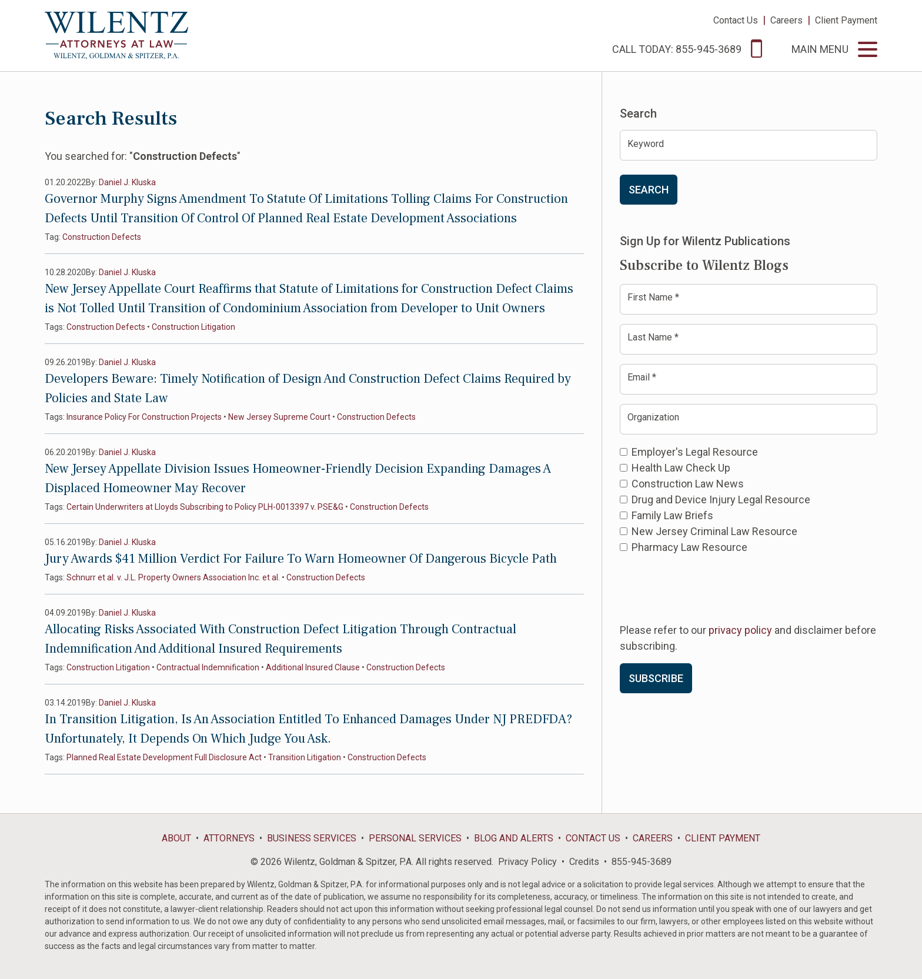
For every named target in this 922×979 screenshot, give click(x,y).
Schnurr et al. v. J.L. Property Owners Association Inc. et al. (173, 577)
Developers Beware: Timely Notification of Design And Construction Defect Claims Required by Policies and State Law (308, 388)
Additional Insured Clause (313, 667)
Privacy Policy (527, 861)
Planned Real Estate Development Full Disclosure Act (164, 757)
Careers (786, 20)
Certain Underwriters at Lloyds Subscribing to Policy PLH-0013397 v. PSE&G (204, 507)
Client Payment (846, 20)
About (176, 838)
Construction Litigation (193, 327)
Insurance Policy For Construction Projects (144, 417)
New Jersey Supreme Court (279, 417)
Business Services (311, 838)
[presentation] (709, 587)
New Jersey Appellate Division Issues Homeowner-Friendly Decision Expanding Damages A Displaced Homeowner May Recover (298, 478)
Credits (584, 861)
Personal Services (415, 838)
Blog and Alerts (513, 838)
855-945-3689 (642, 861)
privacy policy (740, 630)
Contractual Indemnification (207, 667)
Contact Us (735, 20)
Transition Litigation (304, 757)
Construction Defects (101, 237)
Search (649, 189)
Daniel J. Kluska (127, 182)
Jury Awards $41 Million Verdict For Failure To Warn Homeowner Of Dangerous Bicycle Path (301, 558)
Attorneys (229, 838)
